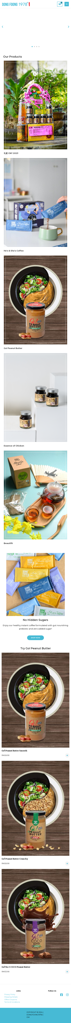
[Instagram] (67, 994)
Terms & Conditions (12, 1002)
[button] (32, 46)
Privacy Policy (9, 994)
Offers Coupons (10, 1000)
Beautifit (8, 543)
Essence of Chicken (14, 446)
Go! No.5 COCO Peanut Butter (16, 967)
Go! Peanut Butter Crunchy (15, 859)
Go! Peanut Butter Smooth (14, 750)
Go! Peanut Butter (13, 348)
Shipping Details (10, 997)
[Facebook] (61, 994)
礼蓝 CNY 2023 (11, 153)
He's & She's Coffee (14, 251)
